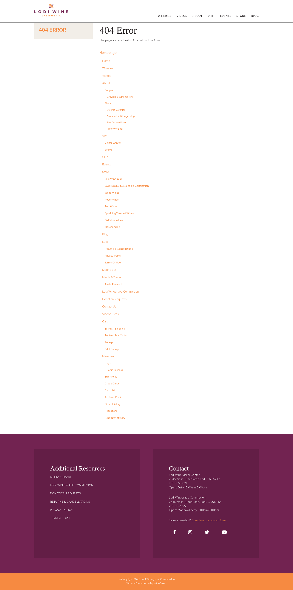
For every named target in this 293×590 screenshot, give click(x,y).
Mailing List (109, 270)
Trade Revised (113, 284)
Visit (211, 16)
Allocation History (115, 417)
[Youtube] (224, 532)
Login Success (115, 370)
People (109, 90)
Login (108, 363)
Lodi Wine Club (113, 179)
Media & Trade (111, 277)
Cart (104, 321)
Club (105, 157)
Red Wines (111, 206)
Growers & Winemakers (120, 96)
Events (225, 16)
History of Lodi (115, 128)
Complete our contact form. (209, 520)
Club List (110, 390)
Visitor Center (113, 143)
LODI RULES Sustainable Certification (127, 185)
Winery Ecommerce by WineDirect (147, 583)
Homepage (108, 53)
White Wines (112, 192)
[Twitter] (207, 532)
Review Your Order (116, 335)
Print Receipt (112, 349)
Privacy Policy (113, 255)
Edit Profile (111, 376)
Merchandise (112, 227)
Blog (255, 16)
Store (241, 16)
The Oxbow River (116, 122)
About (197, 16)
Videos (181, 16)
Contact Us (109, 306)
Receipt (109, 342)
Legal (105, 242)
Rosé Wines (112, 199)
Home (106, 61)
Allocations (111, 410)
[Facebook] (174, 532)
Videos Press (110, 314)
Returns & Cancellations (119, 248)
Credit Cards (112, 383)
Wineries (164, 16)
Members (108, 356)
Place (108, 103)
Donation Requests (114, 299)
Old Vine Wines (114, 220)
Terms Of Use (113, 262)
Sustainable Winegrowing (121, 116)
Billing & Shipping (115, 328)
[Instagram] (190, 532)
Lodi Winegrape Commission (51, 12)
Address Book (113, 397)
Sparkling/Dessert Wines (119, 213)
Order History (113, 404)
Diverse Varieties (116, 109)
